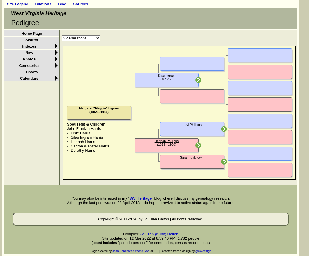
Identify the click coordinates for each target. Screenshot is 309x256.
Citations (43, 4)
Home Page (32, 33)
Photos (29, 59)
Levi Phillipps (192, 124)
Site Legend (18, 4)
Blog (62, 4)
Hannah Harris (83, 142)
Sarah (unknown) (192, 157)
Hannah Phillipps (167, 141)
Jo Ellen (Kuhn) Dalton (159, 234)
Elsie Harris (80, 133)
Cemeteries (29, 65)
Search (31, 40)
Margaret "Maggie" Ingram (99, 108)
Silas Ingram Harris (87, 137)
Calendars (29, 78)
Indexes (29, 46)
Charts (32, 72)
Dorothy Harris (83, 150)
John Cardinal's (122, 251)
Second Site (141, 251)
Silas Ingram (166, 75)
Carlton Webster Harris (90, 146)
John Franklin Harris (84, 128)
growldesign (203, 251)
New (29, 52)
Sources (80, 4)
